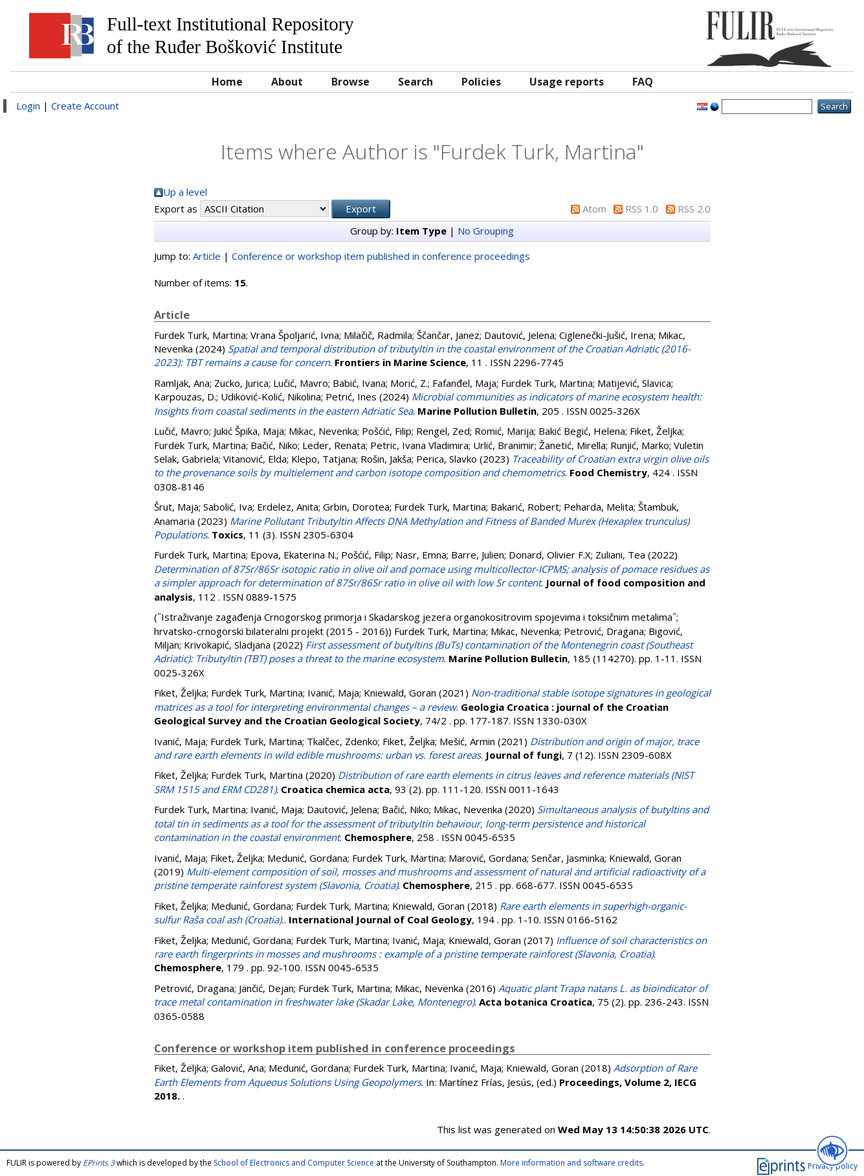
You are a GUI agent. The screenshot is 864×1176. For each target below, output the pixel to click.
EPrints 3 (99, 1162)
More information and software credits (571, 1162)
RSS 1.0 (641, 208)
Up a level (185, 191)
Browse (350, 82)
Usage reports (566, 82)
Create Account (85, 105)
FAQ (642, 82)
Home (227, 82)
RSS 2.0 (694, 208)
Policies (481, 82)
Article (207, 255)
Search (415, 82)
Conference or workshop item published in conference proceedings (381, 255)
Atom (594, 208)
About (287, 82)
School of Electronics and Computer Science (294, 1162)
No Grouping (486, 230)
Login (28, 105)
